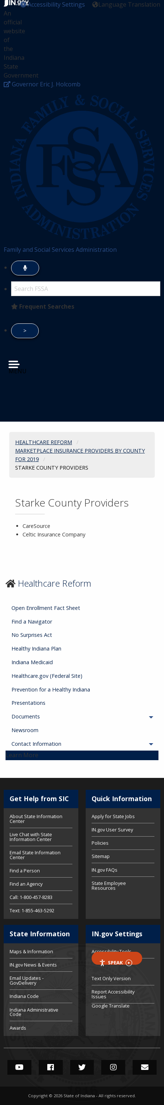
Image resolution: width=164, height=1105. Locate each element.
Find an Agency (26, 884)
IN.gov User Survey (112, 829)
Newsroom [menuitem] (24, 730)
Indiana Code (24, 996)
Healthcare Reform (54, 583)
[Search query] (85, 288)
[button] (52, 4)
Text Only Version (111, 978)
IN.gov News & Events (33, 964)
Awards (18, 1027)
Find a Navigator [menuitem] (31, 621)
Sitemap (101, 856)
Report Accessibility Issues (113, 994)
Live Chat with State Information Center (31, 837)
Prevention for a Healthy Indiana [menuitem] (50, 689)
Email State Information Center (35, 855)
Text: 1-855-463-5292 (32, 910)
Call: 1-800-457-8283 (31, 897)
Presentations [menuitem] (28, 702)
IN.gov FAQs (104, 870)
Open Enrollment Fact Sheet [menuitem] (45, 607)
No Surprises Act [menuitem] (31, 634)
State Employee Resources (109, 885)
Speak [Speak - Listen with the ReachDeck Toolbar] (115, 962)
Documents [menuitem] (46, 716)
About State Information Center (36, 819)
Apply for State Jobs (113, 817)
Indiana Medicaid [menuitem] (32, 662)
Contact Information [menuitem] (56, 743)
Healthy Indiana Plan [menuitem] (36, 648)
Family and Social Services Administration (60, 250)
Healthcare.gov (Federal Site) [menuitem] (46, 675)
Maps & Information (31, 952)
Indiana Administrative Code (34, 1012)
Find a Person (25, 870)
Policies (100, 843)
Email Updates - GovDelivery (27, 980)
